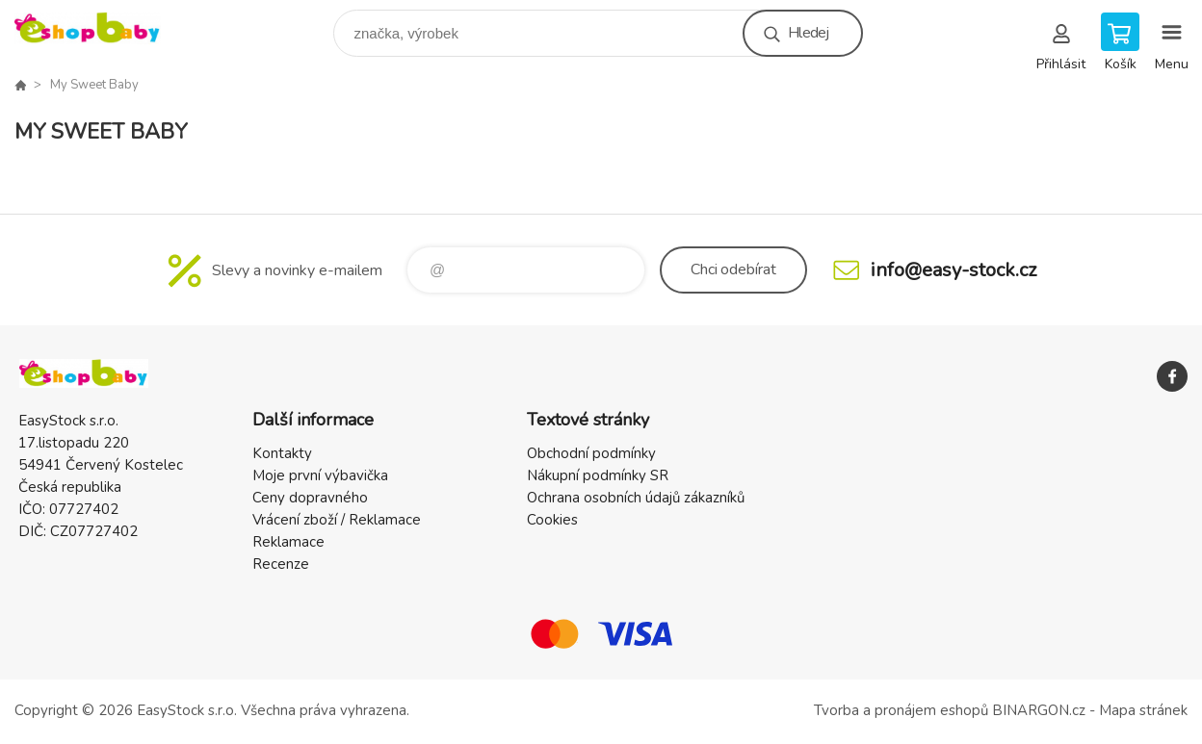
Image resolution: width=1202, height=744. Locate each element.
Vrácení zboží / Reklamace (336, 519)
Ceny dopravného (310, 497)
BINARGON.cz (1038, 710)
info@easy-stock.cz (953, 270)
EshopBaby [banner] (99, 28)
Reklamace (288, 542)
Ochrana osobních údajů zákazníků (636, 497)
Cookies (552, 519)
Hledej (808, 32)
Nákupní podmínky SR (597, 475)
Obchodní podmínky (591, 453)
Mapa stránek (1143, 710)
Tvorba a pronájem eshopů (901, 710)
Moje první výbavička (320, 475)
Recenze (280, 564)
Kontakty (282, 453)
